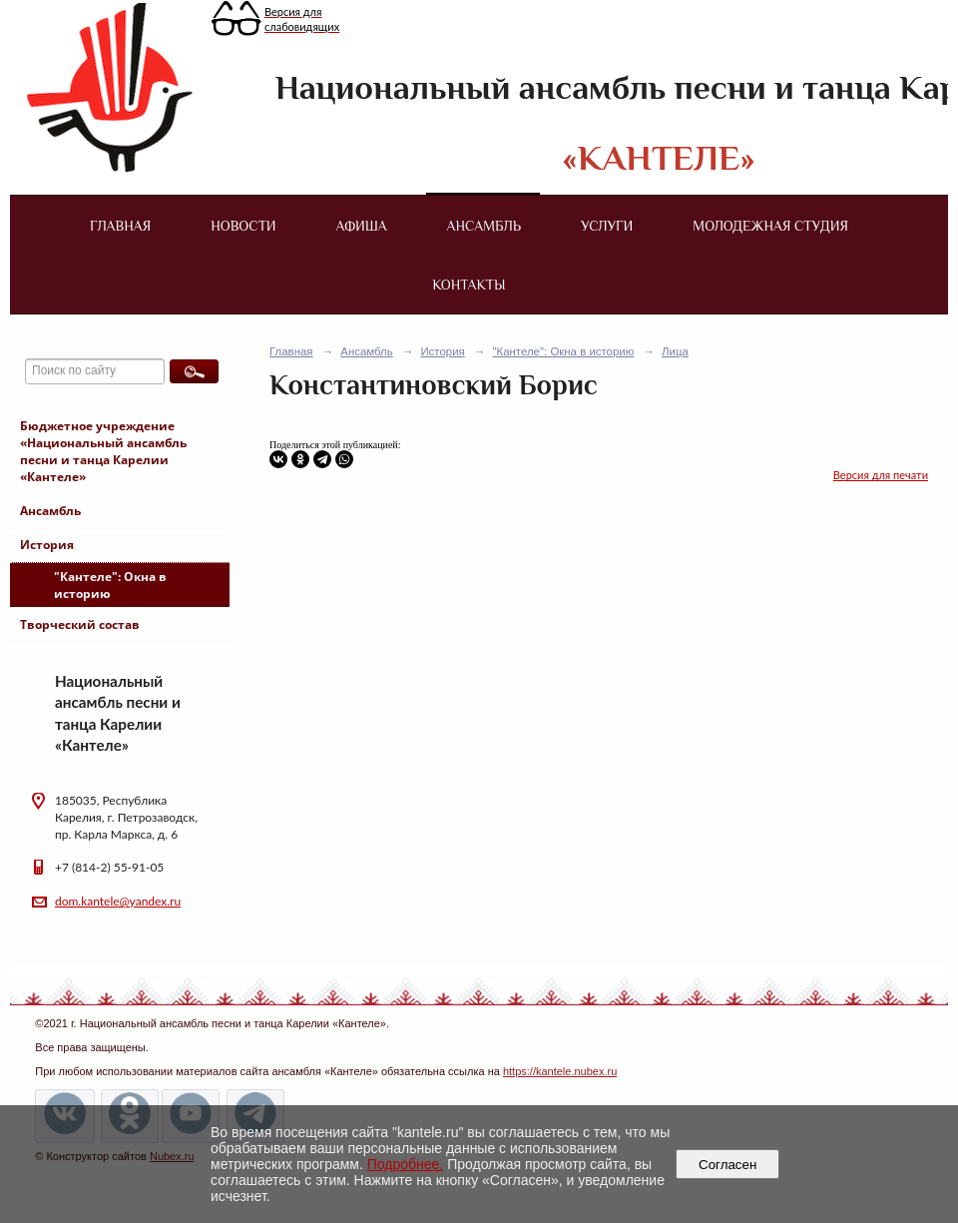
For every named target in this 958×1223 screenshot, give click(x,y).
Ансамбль (484, 226)
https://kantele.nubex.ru (560, 1071)
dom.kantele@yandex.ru (118, 901)
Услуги (607, 226)
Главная (120, 226)
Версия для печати (880, 474)
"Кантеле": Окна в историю (110, 585)
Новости (243, 226)
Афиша (361, 226)
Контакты (468, 285)
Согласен (728, 1164)
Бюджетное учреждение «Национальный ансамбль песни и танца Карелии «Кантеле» (103, 451)
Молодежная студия (770, 226)
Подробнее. (405, 1164)
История (47, 544)
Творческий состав (80, 624)
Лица (675, 351)
